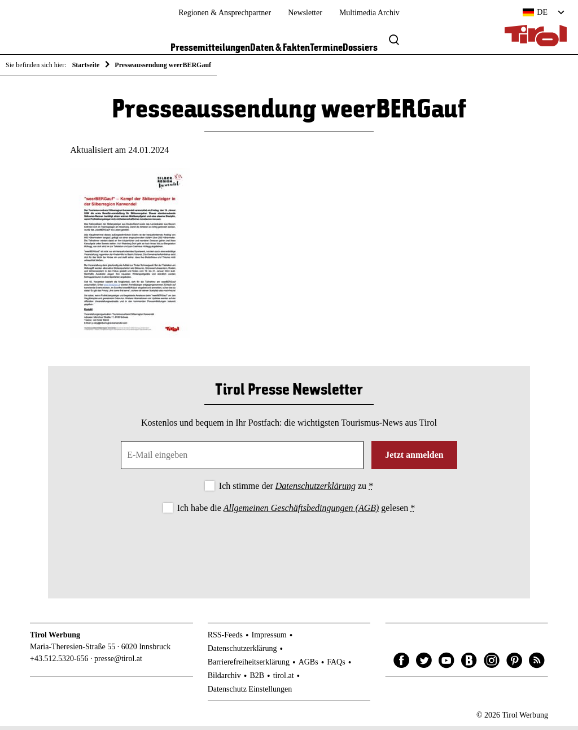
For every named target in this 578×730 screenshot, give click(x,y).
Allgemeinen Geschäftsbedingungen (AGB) (301, 512)
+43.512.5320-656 (59, 662)
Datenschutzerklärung (315, 490)
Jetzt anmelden (414, 459)
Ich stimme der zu (296, 490)
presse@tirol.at (118, 662)
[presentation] (289, 550)
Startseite (86, 65)
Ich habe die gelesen (296, 512)
